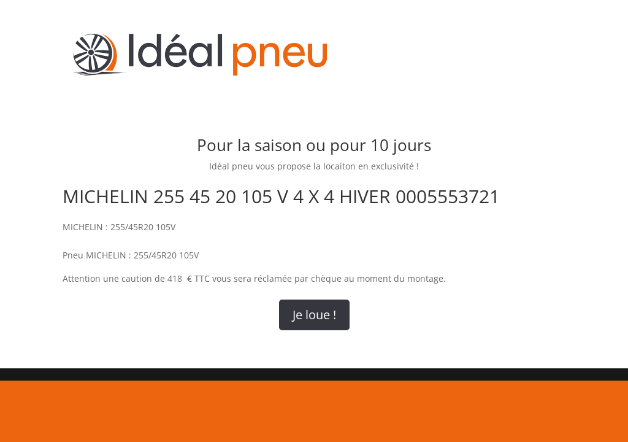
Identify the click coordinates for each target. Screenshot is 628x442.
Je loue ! (314, 314)
